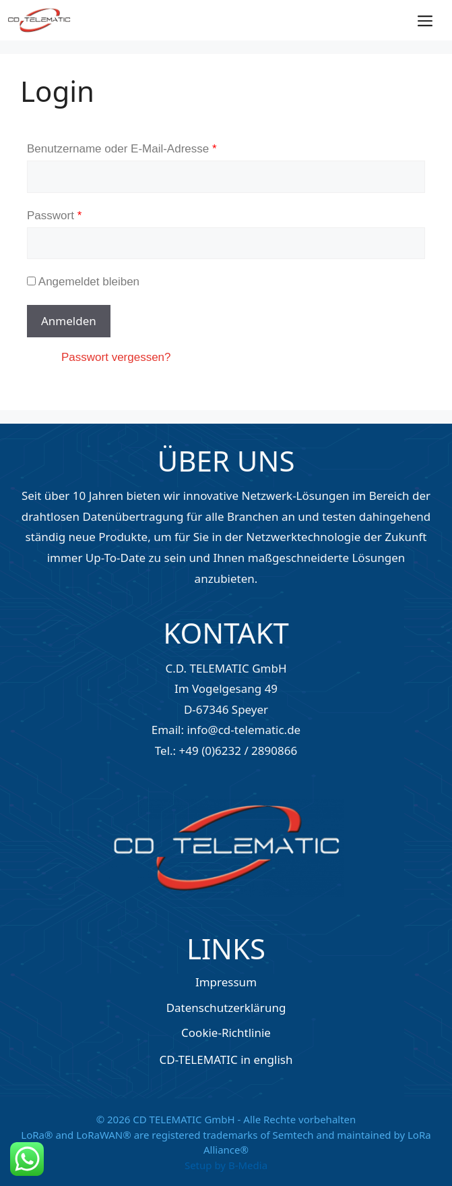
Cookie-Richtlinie (226, 1032)
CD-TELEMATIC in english (226, 1059)
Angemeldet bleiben (83, 281)
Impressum (226, 982)
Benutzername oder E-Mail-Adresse (122, 148)
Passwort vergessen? (116, 357)
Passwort (54, 215)
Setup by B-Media (226, 1165)
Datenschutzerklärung (226, 1007)
